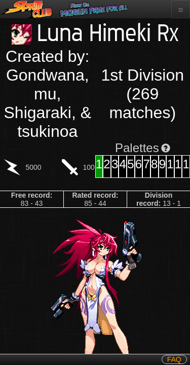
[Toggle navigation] (180, 9)
